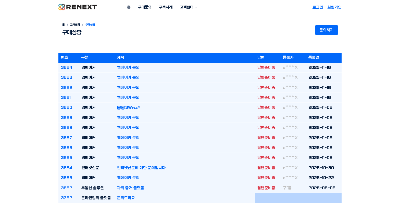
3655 (66, 157)
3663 (66, 77)
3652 (66, 188)
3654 (66, 168)
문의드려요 (126, 198)
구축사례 (165, 7)
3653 (66, 178)
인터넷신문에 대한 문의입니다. (142, 168)
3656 (66, 147)
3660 (66, 107)
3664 (66, 67)
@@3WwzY (129, 107)
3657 (66, 138)
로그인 (317, 7)
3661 (66, 97)
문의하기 (326, 30)
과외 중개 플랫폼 (130, 188)
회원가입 (334, 7)
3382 (66, 198)
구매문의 (145, 7)
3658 (66, 127)
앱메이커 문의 (128, 67)
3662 (66, 87)
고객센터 (186, 7)
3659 (66, 117)
